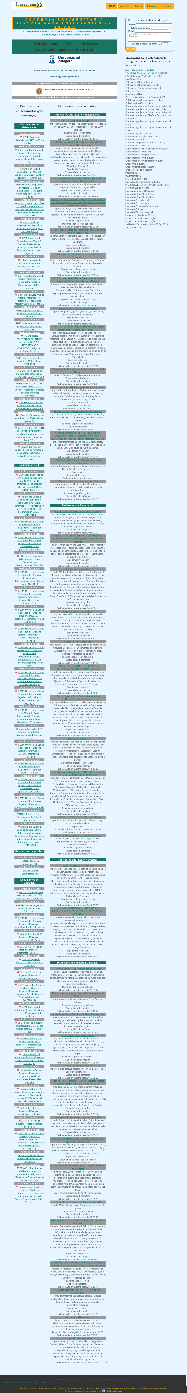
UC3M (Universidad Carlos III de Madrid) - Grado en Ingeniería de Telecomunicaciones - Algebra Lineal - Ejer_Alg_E (29, 578)
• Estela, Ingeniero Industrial (77, 641)
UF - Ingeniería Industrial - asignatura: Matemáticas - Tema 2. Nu (29, 326)
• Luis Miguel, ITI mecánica (78, 1317)
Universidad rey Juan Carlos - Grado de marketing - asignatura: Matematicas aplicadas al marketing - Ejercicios (29, 453)
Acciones (124, 6)
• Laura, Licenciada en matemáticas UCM (78, 481)
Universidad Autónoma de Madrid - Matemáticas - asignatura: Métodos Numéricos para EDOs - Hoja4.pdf (29, 282)
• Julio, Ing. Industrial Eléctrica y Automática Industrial (77, 387)
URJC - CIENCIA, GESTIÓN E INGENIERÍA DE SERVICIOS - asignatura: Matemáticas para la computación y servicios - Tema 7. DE (29, 209)
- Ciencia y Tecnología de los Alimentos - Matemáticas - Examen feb (29, 418)
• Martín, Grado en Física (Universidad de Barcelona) (77, 969)
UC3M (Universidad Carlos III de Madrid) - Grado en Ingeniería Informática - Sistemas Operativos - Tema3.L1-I (29, 634)
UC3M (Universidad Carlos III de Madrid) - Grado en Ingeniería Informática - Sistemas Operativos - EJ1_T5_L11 (29, 697)
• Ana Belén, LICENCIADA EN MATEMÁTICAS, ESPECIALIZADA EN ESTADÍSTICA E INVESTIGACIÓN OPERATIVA (77, 911)
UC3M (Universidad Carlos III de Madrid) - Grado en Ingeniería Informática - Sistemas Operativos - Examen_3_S (29, 597)
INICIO (112, 6)
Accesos (167, 6)
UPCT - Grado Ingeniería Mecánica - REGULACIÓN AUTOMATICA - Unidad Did (29, 895)
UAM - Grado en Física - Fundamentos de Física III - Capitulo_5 (29, 817)
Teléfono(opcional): (140, 28)
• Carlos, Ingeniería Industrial (78, 1065)
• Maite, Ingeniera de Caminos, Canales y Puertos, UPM (77, 1014)
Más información (111, 1391)
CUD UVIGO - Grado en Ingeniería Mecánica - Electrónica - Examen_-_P (29, 950)
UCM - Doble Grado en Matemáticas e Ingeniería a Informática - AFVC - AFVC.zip (29, 374)
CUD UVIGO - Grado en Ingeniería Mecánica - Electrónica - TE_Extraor (29, 1111)
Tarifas (138, 6)
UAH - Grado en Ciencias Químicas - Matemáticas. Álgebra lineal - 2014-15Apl (29, 405)
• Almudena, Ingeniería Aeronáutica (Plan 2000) (78, 1117)
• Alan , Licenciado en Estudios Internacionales (78, 511)
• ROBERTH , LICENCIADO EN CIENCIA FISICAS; (77, 817)
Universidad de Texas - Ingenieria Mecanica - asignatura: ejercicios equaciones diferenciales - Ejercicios (29, 1076)
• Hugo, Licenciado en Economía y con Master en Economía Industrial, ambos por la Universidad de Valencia (77, 538)
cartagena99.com (127, 1379)
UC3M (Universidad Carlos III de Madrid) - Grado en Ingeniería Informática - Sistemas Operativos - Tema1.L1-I (29, 751)
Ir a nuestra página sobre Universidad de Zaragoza (64, 34)
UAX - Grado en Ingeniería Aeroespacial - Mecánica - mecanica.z (29, 1158)
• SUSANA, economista (78, 738)
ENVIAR (130, 51)
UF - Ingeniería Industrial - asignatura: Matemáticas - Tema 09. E (29, 313)
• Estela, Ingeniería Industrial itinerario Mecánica (77, 835)
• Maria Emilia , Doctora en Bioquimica (78, 308)
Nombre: (132, 25)
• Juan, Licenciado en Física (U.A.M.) (78, 1035)
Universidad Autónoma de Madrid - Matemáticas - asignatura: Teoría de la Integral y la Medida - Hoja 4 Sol (29, 156)
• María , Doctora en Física (78, 569)
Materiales (152, 6)
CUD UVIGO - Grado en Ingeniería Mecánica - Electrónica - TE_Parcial (29, 937)
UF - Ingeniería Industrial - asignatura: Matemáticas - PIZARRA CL (29, 361)
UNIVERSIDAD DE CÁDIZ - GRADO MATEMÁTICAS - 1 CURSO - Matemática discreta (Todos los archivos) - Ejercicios (29, 389)
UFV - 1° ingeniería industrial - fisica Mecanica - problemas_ (29, 962)
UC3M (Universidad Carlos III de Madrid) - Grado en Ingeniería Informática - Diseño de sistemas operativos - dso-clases (29, 543)
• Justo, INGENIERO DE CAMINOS (78, 866)
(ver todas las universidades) (139, 71)
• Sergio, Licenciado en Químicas (78, 121)
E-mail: (131, 31)
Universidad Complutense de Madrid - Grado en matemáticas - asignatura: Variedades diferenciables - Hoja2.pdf (29, 190)
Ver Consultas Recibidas (20, 1382)
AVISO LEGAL (5, 1382)
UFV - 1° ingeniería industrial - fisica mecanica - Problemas (29, 1123)
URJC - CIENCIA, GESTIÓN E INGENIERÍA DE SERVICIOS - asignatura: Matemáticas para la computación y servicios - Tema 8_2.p (29, 434)
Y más (120, 1391)
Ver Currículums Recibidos (40, 1382)
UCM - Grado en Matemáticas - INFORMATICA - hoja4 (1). (29, 140)
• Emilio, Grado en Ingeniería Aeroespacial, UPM (78, 1202)
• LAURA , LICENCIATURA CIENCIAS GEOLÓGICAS (78, 411)
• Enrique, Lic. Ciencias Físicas (77, 1338)
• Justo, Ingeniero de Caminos (77, 611)
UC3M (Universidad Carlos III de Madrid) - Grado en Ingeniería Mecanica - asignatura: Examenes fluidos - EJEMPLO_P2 (29, 616)
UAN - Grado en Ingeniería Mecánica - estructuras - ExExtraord (29, 908)
